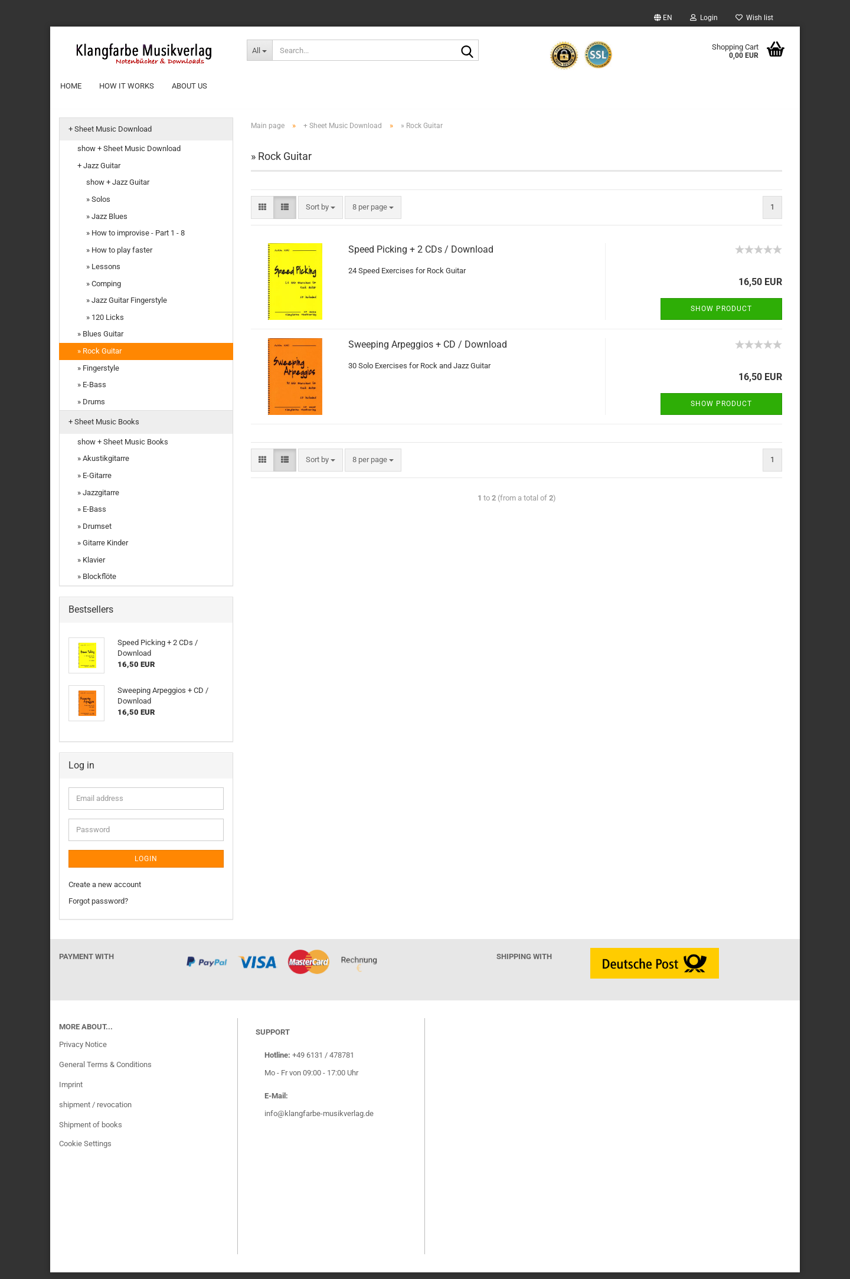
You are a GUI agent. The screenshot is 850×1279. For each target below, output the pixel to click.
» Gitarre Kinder (102, 549)
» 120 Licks (105, 323)
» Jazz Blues (107, 222)
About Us (189, 85)
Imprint (71, 1091)
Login (704, 18)
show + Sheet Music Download (129, 155)
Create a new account (104, 891)
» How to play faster (119, 256)
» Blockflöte (96, 583)
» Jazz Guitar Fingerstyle (126, 307)
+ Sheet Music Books (103, 428)
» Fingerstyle (98, 374)
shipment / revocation (95, 1111)
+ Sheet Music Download (110, 135)
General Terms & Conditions (105, 1071)
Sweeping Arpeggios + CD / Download (427, 350)
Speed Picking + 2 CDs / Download (420, 255)
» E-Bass (91, 391)
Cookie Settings (85, 1150)
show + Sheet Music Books (122, 448)
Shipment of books (90, 1131)
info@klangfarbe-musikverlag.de (319, 1120)
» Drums (91, 408)
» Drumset (94, 532)
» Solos (98, 205)
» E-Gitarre (94, 481)
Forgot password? (98, 907)
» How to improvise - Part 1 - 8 (135, 239)
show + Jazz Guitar (117, 189)
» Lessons (103, 273)
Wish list (754, 18)
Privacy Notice (83, 1050)
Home (70, 85)
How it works (126, 85)
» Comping (103, 290)
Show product (721, 315)
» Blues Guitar (100, 340)
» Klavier (91, 566)
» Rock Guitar (99, 357)
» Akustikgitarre (103, 465)
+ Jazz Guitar (98, 172)
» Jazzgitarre (98, 499)
